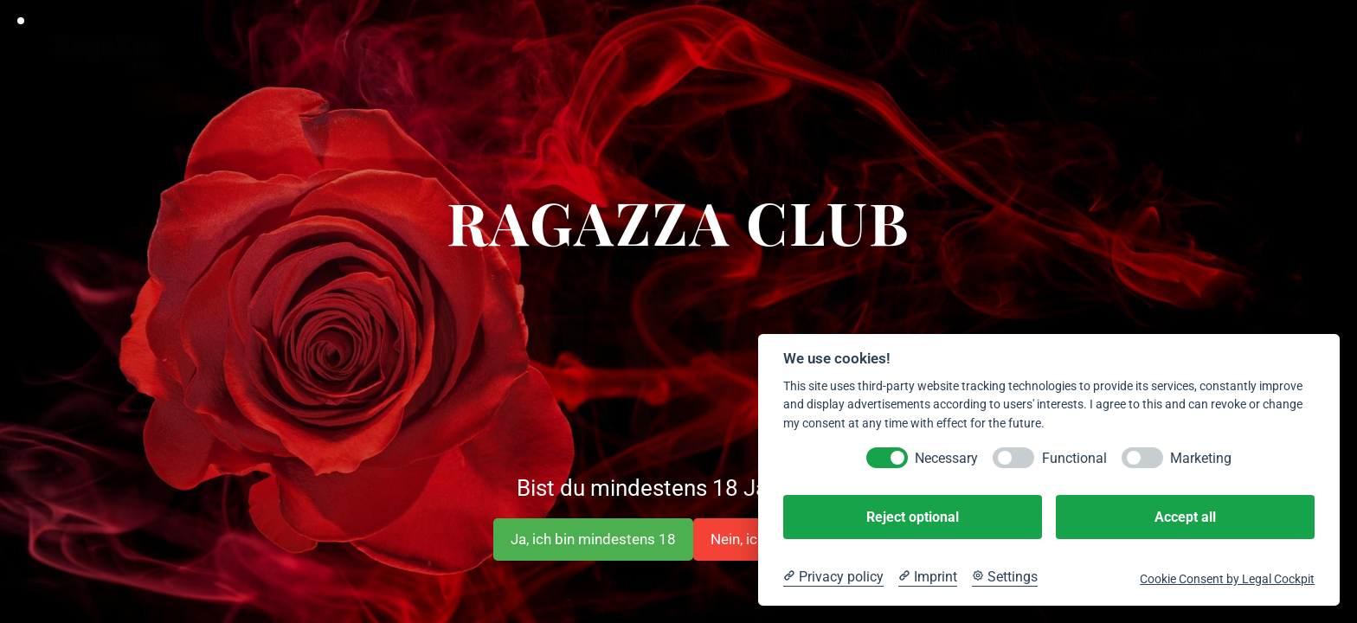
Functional (1074, 458)
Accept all (1185, 517)
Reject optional (912, 517)
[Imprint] (927, 577)
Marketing (1201, 458)
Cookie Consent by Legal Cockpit (1227, 579)
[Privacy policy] (833, 577)
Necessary (946, 458)
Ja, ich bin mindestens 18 (593, 539)
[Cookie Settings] (1005, 577)
